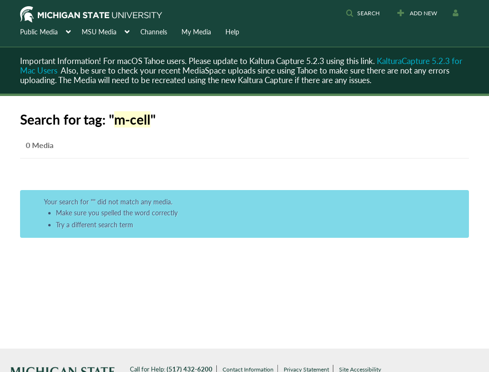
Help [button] (232, 32)
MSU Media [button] (99, 32)
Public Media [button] (39, 32)
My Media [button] (196, 32)
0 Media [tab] (39, 144)
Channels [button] (153, 32)
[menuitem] (51, 31)
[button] (363, 13)
